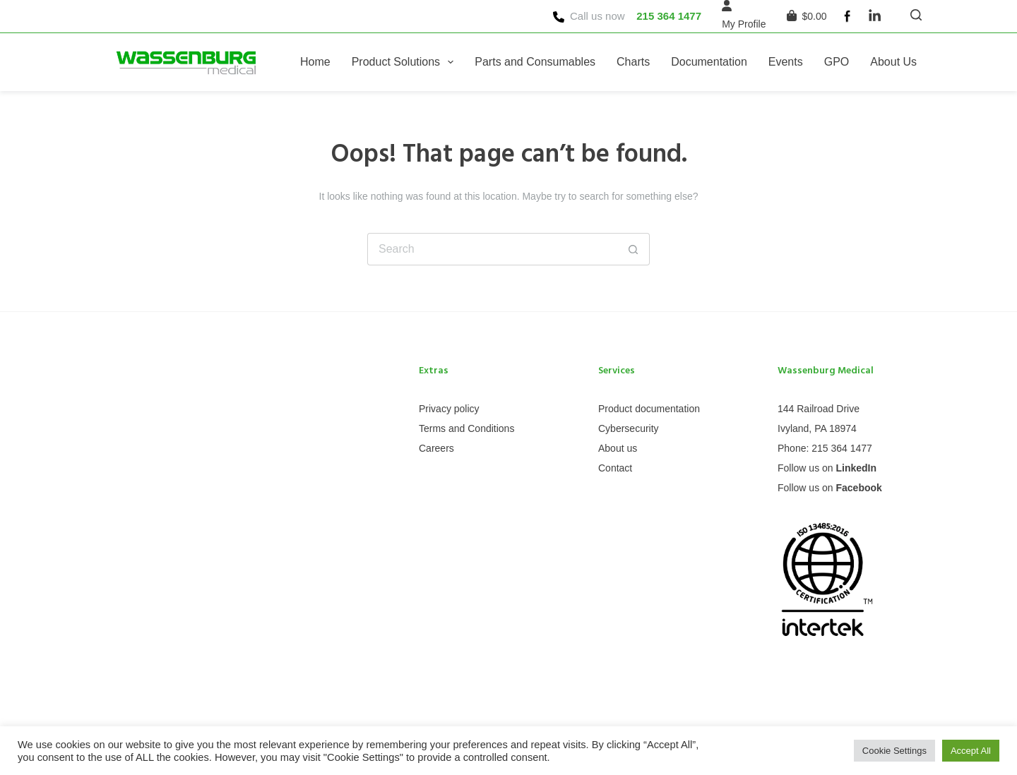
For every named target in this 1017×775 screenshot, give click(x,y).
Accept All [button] (971, 750)
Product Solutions (406, 62)
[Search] (916, 14)
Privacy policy (449, 408)
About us (617, 448)
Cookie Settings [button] (894, 750)
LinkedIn (855, 468)
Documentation (709, 62)
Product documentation (649, 408)
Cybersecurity (628, 428)
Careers (436, 448)
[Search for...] (492, 249)
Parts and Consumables (535, 62)
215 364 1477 (668, 16)
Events (785, 62)
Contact (615, 468)
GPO (837, 62)
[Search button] (633, 249)
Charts (633, 62)
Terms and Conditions (466, 428)
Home (315, 62)
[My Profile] (744, 24)
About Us (893, 62)
